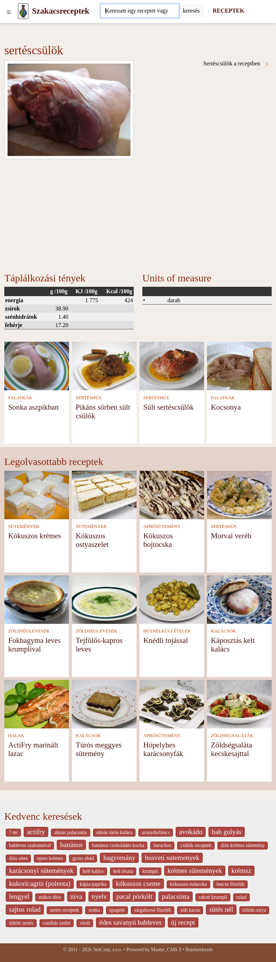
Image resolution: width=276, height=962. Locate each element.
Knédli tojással (165, 640)
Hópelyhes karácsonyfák (163, 749)
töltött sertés (21, 923)
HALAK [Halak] (16, 735)
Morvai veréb (231, 535)
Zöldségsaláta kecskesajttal (231, 749)
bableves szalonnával (30, 845)
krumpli (150, 871)
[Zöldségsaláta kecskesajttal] (239, 703)
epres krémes (50, 858)
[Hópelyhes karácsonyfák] (171, 703)
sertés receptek (64, 910)
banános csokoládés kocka (118, 845)
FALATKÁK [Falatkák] (20, 397)
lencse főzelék (230, 884)
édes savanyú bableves (130, 922)
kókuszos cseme (138, 883)
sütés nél (221, 909)
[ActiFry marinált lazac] (36, 703)
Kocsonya (226, 407)
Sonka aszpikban (33, 407)
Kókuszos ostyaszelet (92, 539)
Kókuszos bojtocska (158, 539)
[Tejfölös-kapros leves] (104, 599)
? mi (13, 832)
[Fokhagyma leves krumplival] (36, 599)
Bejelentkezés (199, 949)
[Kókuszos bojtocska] (171, 494)
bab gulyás (227, 832)
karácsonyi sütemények (41, 870)
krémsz (241, 870)
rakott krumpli (213, 897)
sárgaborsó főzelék (152, 910)
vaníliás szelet (57, 923)
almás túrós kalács (114, 832)
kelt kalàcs (93, 871)
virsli (85, 923)
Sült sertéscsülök (168, 407)
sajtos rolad (25, 909)
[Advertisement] (138, 213)
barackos (162, 845)
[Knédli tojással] (171, 599)
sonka (94, 910)
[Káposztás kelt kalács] (239, 599)
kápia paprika (93, 884)
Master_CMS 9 (166, 949)
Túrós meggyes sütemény (99, 749)
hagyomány (119, 857)
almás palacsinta (70, 832)
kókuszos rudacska (188, 884)
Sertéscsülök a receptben (236, 63)
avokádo (190, 832)
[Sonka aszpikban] (36, 366)
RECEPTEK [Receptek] (228, 11)
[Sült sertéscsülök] (171, 366)
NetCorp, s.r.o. (107, 949)
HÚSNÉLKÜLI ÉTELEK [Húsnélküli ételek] (167, 631)
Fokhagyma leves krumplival (34, 644)
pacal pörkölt (134, 896)
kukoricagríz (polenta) (39, 883)
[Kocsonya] (239, 366)
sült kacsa (190, 910)
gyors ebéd (83, 858)
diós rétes (18, 858)
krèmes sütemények (194, 870)
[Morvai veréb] (239, 494)
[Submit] (191, 10)
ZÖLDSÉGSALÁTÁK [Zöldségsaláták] (232, 735)
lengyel (19, 896)
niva (76, 896)
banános (71, 844)
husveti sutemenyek (172, 857)
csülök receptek (195, 845)
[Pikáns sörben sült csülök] (104, 366)
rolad (241, 897)
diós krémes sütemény (242, 845)
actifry (36, 832)
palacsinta (175, 896)
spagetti (117, 910)
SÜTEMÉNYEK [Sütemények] (24, 526)
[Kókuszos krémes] (36, 494)
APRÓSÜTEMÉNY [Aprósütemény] (162, 526)
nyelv (99, 896)
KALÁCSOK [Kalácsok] (223, 631)
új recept (183, 922)
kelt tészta (123, 871)
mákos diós (49, 897)
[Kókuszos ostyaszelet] (104, 494)
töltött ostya (254, 910)
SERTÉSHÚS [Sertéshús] (88, 397)
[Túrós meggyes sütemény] (104, 703)
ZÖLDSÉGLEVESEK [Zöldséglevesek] (29, 631)
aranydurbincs (156, 832)
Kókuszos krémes (34, 535)
